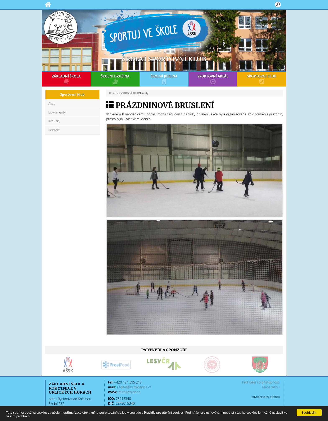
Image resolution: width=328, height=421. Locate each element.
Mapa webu (271, 387)
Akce (51, 103)
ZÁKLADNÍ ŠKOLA (66, 79)
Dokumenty (57, 112)
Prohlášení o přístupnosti (261, 382)
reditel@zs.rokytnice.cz (134, 387)
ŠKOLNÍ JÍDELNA (164, 79)
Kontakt (54, 130)
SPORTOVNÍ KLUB (261, 79)
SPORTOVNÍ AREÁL (213, 79)
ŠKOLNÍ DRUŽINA (115, 79)
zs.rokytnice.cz (129, 392)
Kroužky (54, 121)
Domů (112, 93)
